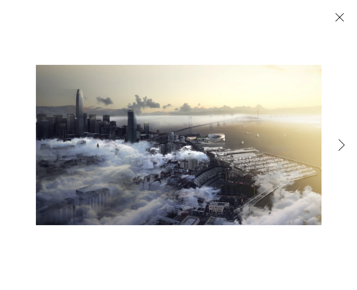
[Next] (339, 145)
